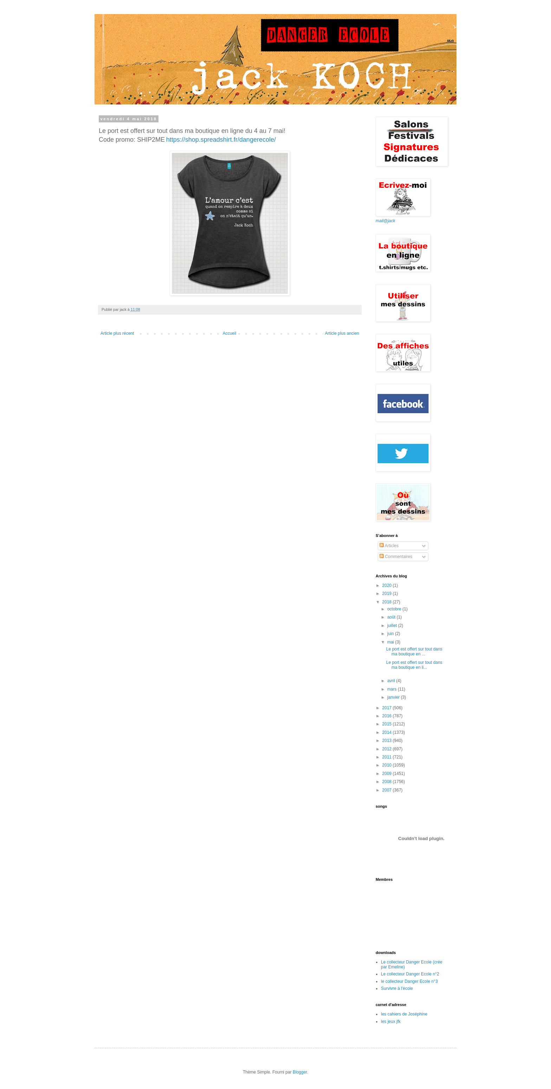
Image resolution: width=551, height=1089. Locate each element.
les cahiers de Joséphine (404, 1014)
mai (391, 642)
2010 (387, 765)
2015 (387, 724)
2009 (387, 773)
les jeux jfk (391, 1021)
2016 (387, 715)
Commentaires (396, 556)
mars (392, 689)
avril (391, 680)
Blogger (300, 1072)
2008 (387, 781)
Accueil (229, 333)
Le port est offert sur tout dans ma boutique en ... (414, 651)
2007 (387, 790)
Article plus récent (117, 333)
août (392, 617)
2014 (387, 732)
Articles (389, 545)
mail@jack (385, 220)
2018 (387, 602)
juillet (392, 625)
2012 (387, 749)
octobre (394, 609)
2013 (387, 740)
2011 (387, 757)
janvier (394, 697)
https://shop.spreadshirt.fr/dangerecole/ (221, 139)
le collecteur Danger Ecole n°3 (409, 981)
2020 (387, 585)
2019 (387, 593)
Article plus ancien (342, 333)
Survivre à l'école (397, 988)
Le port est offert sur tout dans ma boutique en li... (414, 665)
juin (391, 633)
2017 (387, 707)
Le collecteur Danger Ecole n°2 (410, 974)
